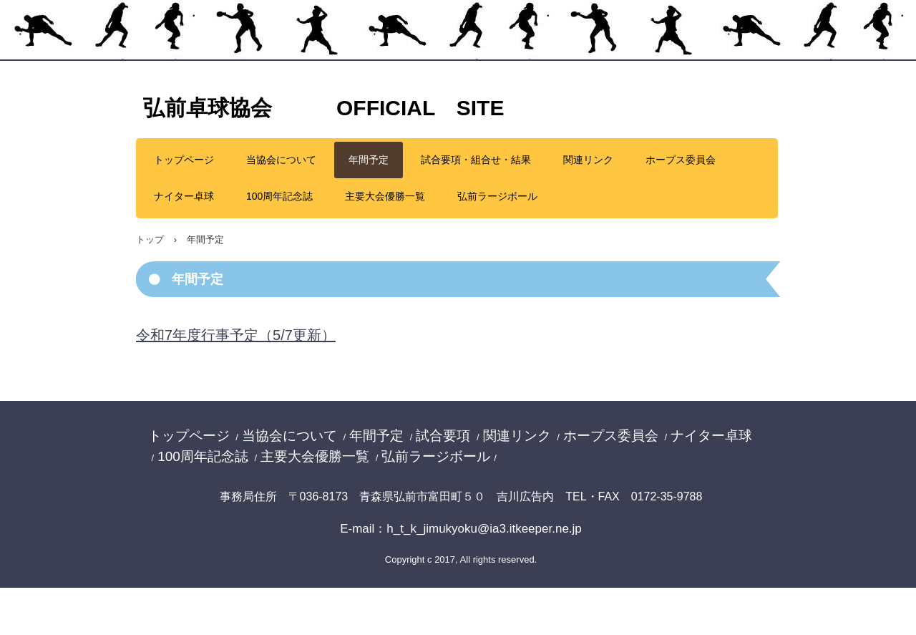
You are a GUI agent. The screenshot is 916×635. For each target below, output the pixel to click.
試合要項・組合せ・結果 (476, 159)
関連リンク (588, 159)
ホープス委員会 (680, 159)
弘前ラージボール (497, 196)
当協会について (281, 159)
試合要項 (443, 435)
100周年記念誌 (279, 196)
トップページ (184, 159)
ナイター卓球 (184, 196)
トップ (150, 239)
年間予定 (369, 159)
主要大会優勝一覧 (385, 196)
